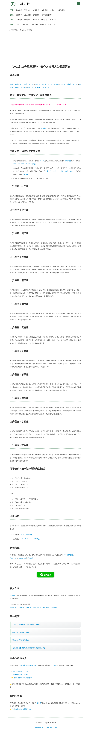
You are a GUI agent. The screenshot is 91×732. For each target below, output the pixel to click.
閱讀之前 (18, 84)
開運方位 (53, 20)
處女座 (56, 84)
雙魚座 (23, 87)
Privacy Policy (38, 727)
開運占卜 (36, 20)
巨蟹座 (44, 84)
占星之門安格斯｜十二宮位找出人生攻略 (59, 171)
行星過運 (44, 10)
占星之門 (20, 4)
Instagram (34, 24)
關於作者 (46, 87)
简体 (55, 24)
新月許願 (27, 20)
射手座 (75, 84)
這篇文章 (26, 174)
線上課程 (27, 15)
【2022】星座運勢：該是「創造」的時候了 (27, 624)
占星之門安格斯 (26, 534)
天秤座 (62, 84)
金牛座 (31, 84)
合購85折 (19, 15)
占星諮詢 (19, 20)
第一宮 (42, 161)
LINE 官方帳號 (68, 555)
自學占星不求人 (47, 15)
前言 (11, 84)
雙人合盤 (27, 10)
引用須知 (38, 87)
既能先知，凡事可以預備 (20, 632)
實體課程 (36, 15)
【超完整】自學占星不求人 (27, 665)
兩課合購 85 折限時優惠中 (23, 678)
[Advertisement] (45, 47)
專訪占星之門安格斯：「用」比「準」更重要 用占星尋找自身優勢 (33, 607)
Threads (43, 24)
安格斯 (43, 128)
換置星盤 (36, 10)
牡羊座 (25, 84)
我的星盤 (62, 10)
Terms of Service (51, 727)
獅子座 (50, 84)
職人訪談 (44, 20)
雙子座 (37, 84)
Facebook (25, 24)
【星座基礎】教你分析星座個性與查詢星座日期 (28, 648)
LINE (17, 24)
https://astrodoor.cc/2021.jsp (30, 539)
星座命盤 (19, 10)
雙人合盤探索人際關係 (21, 674)
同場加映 (30, 87)
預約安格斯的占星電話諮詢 (21, 709)
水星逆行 (53, 10)
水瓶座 (17, 87)
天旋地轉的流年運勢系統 (20, 640)
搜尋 (49, 24)
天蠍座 (69, 84)
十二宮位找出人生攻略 (21, 671)
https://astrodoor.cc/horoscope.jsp (24, 164)
